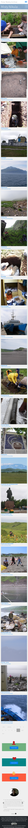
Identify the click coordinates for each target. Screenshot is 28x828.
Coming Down (4, 246)
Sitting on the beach (5, 573)
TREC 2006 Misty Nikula (6, 40)
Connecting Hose (4, 603)
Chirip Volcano (4, 187)
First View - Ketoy (5, 662)
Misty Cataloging (4, 306)
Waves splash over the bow (7, 721)
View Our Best (14, 762)
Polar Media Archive (9, 2)
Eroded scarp (4, 217)
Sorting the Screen (5, 39)
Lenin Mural (3, 157)
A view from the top (5, 692)
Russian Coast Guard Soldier (7, 543)
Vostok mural (4, 454)
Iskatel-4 (3, 335)
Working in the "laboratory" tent (8, 68)
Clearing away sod (5, 395)
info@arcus (18, 820)
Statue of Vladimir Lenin (6, 514)
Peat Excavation (4, 128)
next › (22, 730)
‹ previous (9, 727)
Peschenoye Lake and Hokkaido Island (9, 484)
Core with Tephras (5, 424)
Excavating (3, 276)
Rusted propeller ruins (6, 632)
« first (3, 727)
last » (3, 733)
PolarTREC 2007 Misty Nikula (7, 70)
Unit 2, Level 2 (4, 98)
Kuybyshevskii (4, 365)
